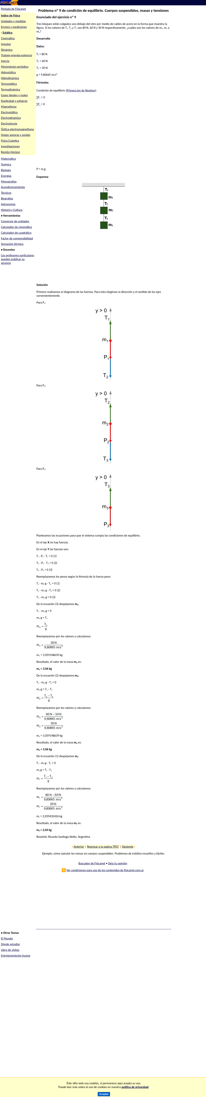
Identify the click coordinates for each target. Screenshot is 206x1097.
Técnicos (6, 193)
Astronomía (8, 204)
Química (6, 164)
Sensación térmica (12, 244)
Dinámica (6, 50)
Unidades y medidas (13, 21)
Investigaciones (10, 146)
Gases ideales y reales (14, 95)
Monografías (9, 181)
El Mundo (7, 938)
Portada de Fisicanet (13, 9)
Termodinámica (10, 89)
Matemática (8, 159)
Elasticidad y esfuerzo (14, 101)
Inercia (5, 61)
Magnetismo (9, 106)
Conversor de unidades (15, 221)
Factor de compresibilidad (17, 238)
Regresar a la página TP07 (103, 846)
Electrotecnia (9, 123)
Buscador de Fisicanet (92, 863)
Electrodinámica (11, 118)
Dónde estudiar (10, 944)
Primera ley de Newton (81, 90)
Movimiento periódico (14, 66)
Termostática (9, 84)
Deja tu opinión (117, 863)
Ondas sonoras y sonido (15, 135)
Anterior (79, 846)
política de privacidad (134, 1087)
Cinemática (8, 38)
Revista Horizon (10, 152)
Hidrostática (8, 72)
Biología (6, 170)
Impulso (6, 44)
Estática (7, 32)
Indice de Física (10, 15)
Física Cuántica (10, 140)
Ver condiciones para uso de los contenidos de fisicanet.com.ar (105, 870)
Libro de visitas (10, 950)
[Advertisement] (103, 137)
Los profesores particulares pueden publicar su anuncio (17, 259)
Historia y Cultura (11, 210)
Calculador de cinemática (16, 227)
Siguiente (127, 846)
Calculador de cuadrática (16, 233)
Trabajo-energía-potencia (16, 55)
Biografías (7, 198)
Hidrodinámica (10, 78)
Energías (6, 176)
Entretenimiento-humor (15, 955)
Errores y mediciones (14, 27)
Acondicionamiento (13, 187)
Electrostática (9, 112)
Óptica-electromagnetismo (17, 129)
